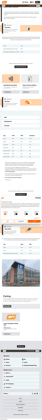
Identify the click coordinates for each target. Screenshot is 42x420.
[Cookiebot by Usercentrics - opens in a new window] (36, 198)
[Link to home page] (4, 2)
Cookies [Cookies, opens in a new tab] (20, 401)
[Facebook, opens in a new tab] (37, 394)
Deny (8, 221)
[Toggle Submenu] (21, 373)
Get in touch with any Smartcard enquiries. (13, 177)
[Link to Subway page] (25, 2)
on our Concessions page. (10, 171)
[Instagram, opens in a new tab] (32, 394)
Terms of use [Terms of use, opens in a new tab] (20, 410)
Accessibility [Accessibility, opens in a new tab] (20, 407)
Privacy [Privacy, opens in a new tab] (20, 398)
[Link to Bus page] (32, 2)
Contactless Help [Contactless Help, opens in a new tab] (7, 91)
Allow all (34, 221)
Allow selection (21, 221)
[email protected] (7, 327)
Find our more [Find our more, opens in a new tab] (25, 91)
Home (4, 5)
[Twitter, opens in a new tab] (35, 394)
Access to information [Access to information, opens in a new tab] (20, 404)
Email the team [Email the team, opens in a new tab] (7, 333)
